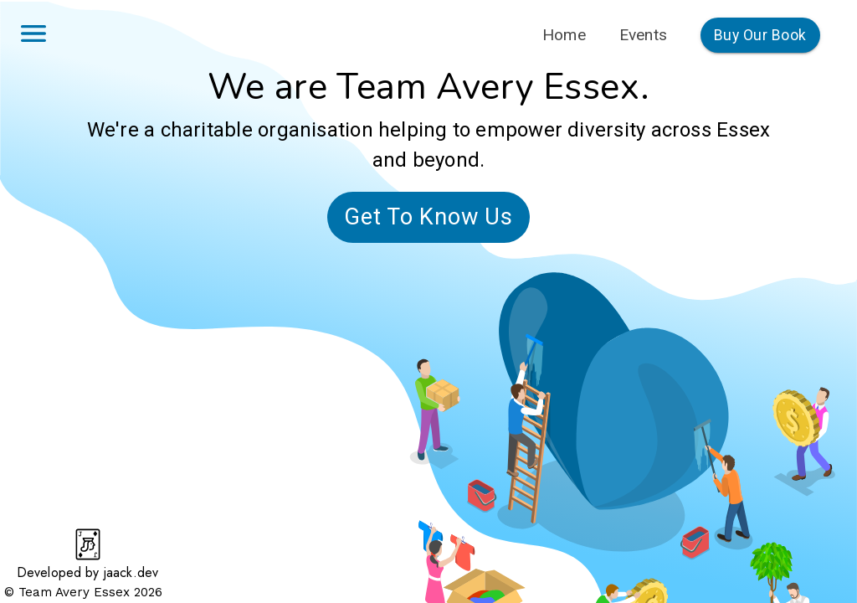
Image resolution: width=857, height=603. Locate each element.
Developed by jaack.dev (87, 572)
